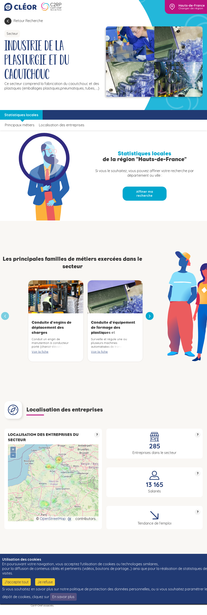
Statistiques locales (21, 115)
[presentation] (150, 316)
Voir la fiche (40, 351)
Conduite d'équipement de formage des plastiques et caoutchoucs (113, 330)
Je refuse (45, 582)
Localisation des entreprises (61, 125)
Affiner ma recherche (144, 194)
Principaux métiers (19, 125)
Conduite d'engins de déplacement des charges (51, 327)
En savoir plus (63, 597)
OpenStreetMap (53, 518)
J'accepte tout (16, 582)
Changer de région (190, 8)
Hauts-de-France (191, 5)
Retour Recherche (28, 20)
